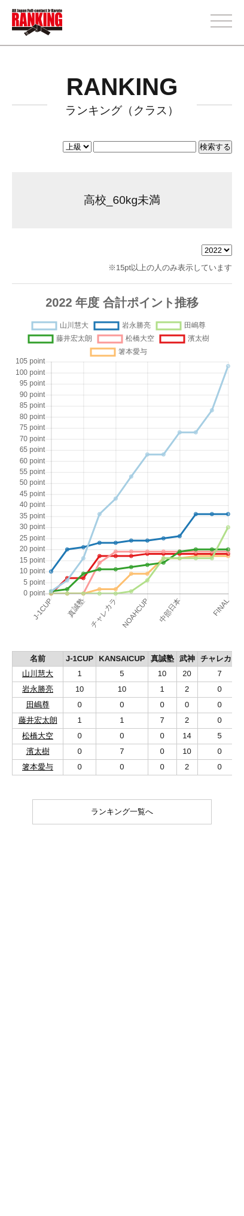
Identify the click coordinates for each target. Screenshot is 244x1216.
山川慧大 (37, 673)
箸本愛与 (37, 766)
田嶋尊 (38, 704)
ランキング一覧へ (122, 811)
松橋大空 (37, 735)
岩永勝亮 (37, 689)
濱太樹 (38, 751)
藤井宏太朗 (38, 720)
